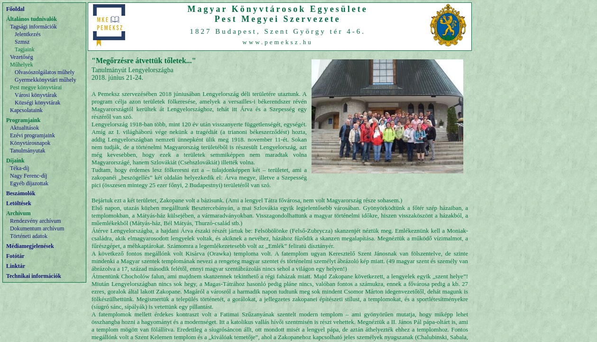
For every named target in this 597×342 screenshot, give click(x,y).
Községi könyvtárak (37, 102)
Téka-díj (19, 168)
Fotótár (15, 256)
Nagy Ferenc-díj (28, 175)
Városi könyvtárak (36, 95)
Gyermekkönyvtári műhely (45, 79)
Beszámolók (20, 193)
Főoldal (15, 9)
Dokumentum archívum (37, 228)
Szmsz (22, 41)
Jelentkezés (28, 34)
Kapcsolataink (26, 110)
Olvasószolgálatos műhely (44, 72)
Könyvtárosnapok (30, 143)
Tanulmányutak (27, 150)
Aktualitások (24, 127)
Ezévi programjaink (32, 135)
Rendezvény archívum (35, 221)
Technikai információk (33, 276)
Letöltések (18, 203)
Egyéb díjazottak (29, 183)
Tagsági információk (33, 26)
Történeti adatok (28, 236)
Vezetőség (21, 57)
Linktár (15, 266)
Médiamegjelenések (30, 246)
